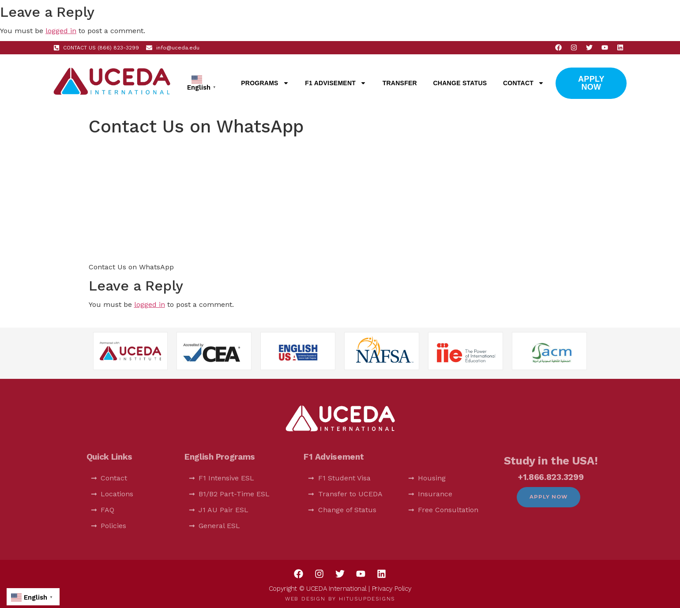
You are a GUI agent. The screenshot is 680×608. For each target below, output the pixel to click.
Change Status (460, 83)
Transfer (400, 83)
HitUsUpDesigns (367, 599)
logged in (60, 30)
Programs (265, 83)
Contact (523, 83)
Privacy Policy (392, 589)
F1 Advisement (335, 83)
